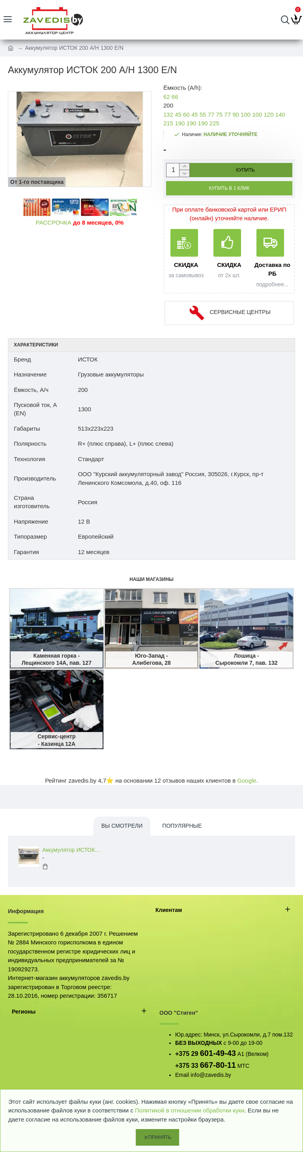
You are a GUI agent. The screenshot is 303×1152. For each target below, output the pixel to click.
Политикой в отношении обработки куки (189, 1110)
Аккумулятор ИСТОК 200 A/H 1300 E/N (71, 850)
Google (246, 780)
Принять (159, 1137)
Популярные (182, 826)
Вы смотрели (122, 826)
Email (182, 1075)
